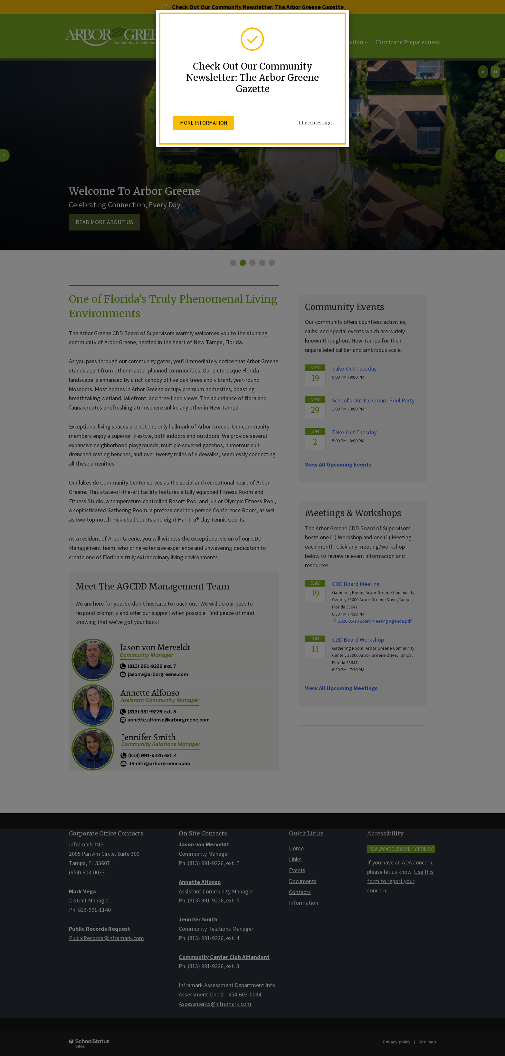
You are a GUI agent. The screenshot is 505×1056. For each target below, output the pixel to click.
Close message (315, 122)
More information (203, 122)
